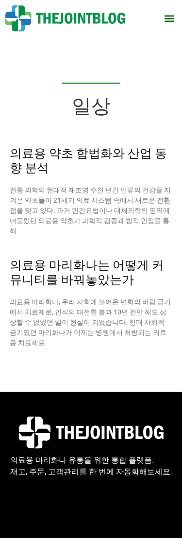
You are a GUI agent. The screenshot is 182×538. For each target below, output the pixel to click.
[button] (169, 18)
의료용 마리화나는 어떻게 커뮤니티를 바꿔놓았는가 (87, 272)
